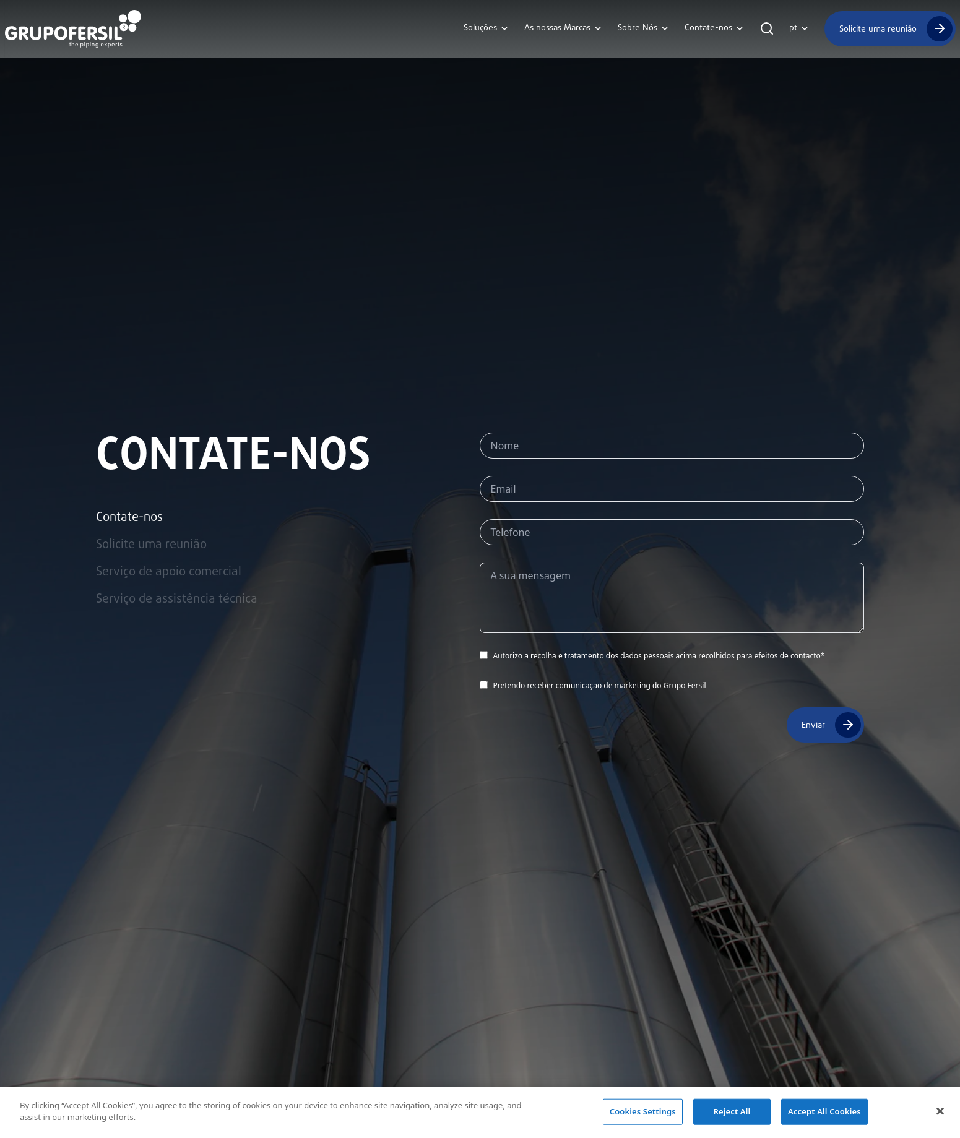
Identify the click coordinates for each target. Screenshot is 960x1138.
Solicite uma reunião (878, 28)
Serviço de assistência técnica (176, 599)
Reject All (731, 1112)
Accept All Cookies (824, 1112)
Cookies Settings (643, 1112)
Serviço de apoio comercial (168, 572)
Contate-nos (129, 518)
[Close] (940, 1112)
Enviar (813, 724)
